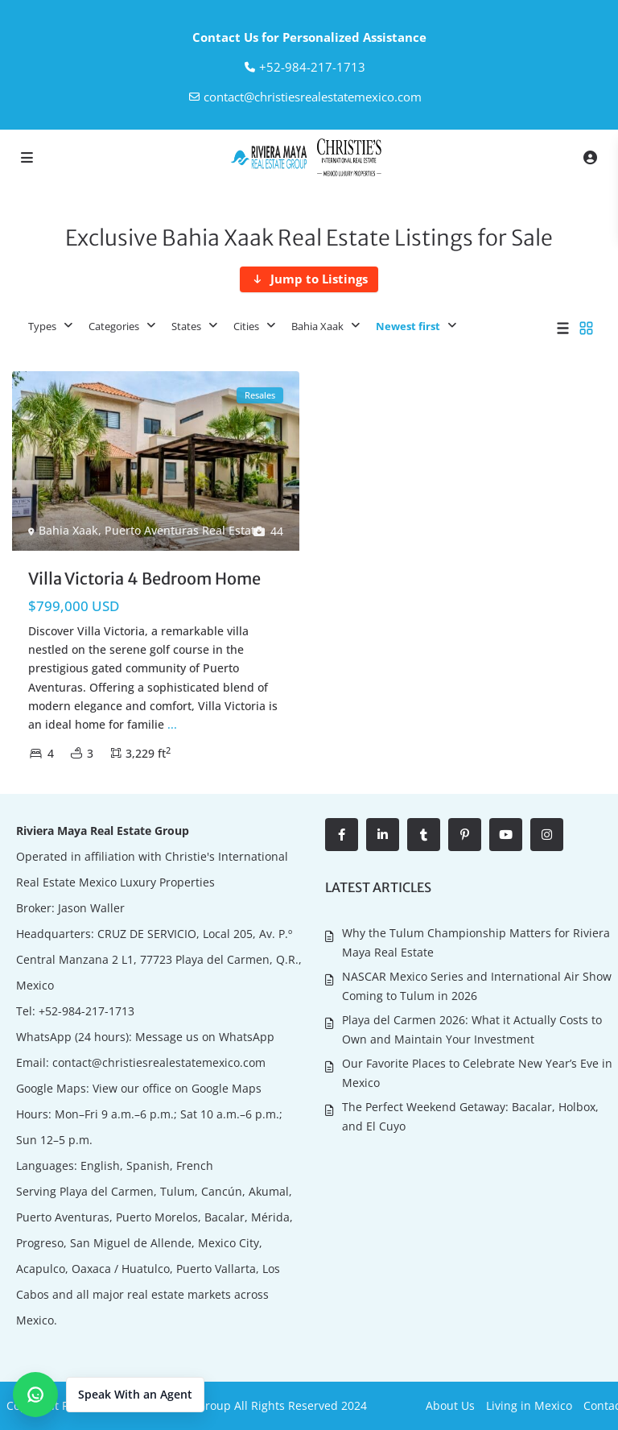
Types (42, 326)
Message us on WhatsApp (204, 1036)
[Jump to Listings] (309, 279)
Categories (114, 326)
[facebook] (341, 834)
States (186, 326)
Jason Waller (91, 907)
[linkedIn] (382, 834)
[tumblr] (423, 834)
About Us (450, 1405)
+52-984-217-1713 (86, 1011)
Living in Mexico (529, 1405)
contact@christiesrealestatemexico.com (313, 97)
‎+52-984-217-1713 (312, 67)
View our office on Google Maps (177, 1088)
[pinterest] (464, 834)
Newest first (408, 326)
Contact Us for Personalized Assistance (309, 37)
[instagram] (546, 834)
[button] (108, 1394)
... (172, 724)
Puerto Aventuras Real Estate (183, 530)
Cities (246, 326)
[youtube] (505, 834)
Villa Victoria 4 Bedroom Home (144, 578)
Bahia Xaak (317, 326)
